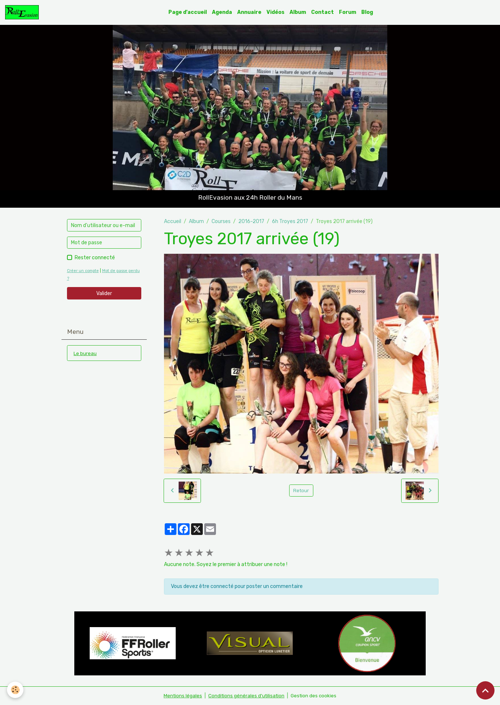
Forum (348, 12)
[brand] (23, 12)
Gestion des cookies (315, 696)
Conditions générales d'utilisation (246, 696)
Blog (367, 12)
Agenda (222, 12)
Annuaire (250, 12)
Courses (221, 221)
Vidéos (276, 12)
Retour (301, 490)
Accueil (172, 221)
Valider (104, 293)
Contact (322, 12)
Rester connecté (95, 258)
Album (298, 12)
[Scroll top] (485, 690)
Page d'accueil (188, 12)
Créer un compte (84, 271)
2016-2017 (251, 221)
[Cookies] (15, 690)
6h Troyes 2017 (290, 221)
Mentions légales (181, 696)
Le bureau (85, 353)
